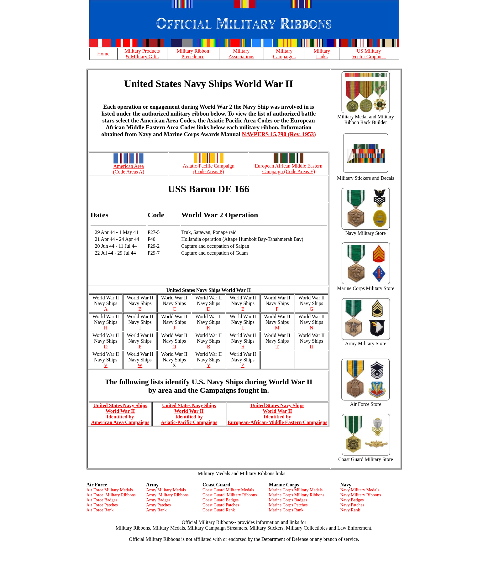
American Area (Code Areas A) (128, 168)
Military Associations (241, 53)
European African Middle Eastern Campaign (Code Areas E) (288, 168)
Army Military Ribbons (167, 495)
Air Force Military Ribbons (111, 495)
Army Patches (158, 505)
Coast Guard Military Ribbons (229, 495)
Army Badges (158, 500)
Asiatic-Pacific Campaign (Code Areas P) (208, 168)
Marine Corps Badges (288, 500)
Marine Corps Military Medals (296, 490)
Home (103, 53)
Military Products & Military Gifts (142, 53)
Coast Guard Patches (220, 505)
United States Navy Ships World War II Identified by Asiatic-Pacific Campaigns (189, 414)
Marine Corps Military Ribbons (296, 495)
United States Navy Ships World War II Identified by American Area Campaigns (120, 414)
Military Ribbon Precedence (193, 53)
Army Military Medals (166, 490)
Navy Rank (350, 510)
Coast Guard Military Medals (228, 490)
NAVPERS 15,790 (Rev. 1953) (279, 134)
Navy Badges (352, 500)
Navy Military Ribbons (360, 495)
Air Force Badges (102, 500)
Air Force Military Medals (110, 490)
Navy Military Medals (359, 490)
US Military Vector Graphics (369, 53)
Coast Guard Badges (220, 500)
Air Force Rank (100, 510)
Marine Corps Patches (288, 505)
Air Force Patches (102, 505)
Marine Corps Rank (286, 510)
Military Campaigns (284, 53)
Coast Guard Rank (218, 510)
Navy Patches (352, 505)
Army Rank (156, 510)
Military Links (322, 53)
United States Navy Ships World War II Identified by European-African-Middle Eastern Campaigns (277, 414)
